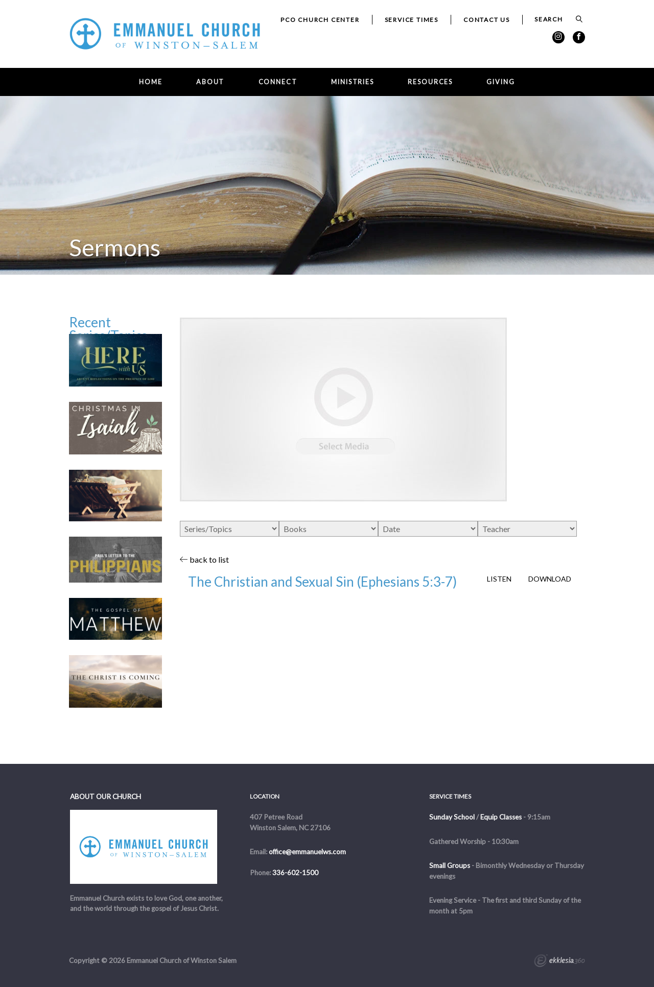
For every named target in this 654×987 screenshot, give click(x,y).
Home (150, 82)
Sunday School (452, 817)
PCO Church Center (320, 19)
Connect (278, 82)
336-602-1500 (295, 873)
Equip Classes (501, 817)
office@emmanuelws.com (307, 852)
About (210, 82)
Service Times (411, 19)
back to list (204, 559)
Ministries (352, 82)
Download (549, 579)
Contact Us (486, 19)
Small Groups (449, 865)
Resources (430, 82)
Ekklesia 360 (559, 962)
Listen (499, 579)
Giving (500, 82)
